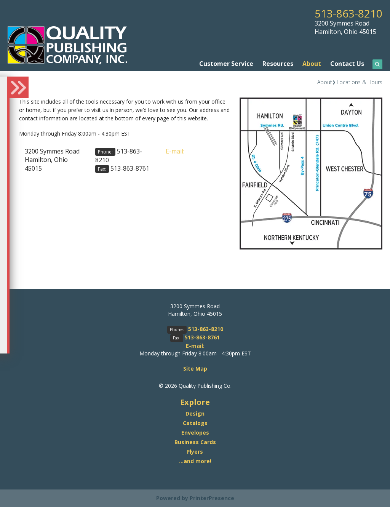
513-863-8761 (129, 168)
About (311, 63)
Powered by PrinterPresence (195, 498)
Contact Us (347, 63)
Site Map (195, 368)
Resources (277, 63)
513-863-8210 (348, 13)
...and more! (195, 461)
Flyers (195, 451)
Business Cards (195, 442)
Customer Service (226, 63)
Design (195, 413)
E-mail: (175, 151)
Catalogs (195, 423)
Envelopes (195, 432)
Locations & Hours (359, 82)
